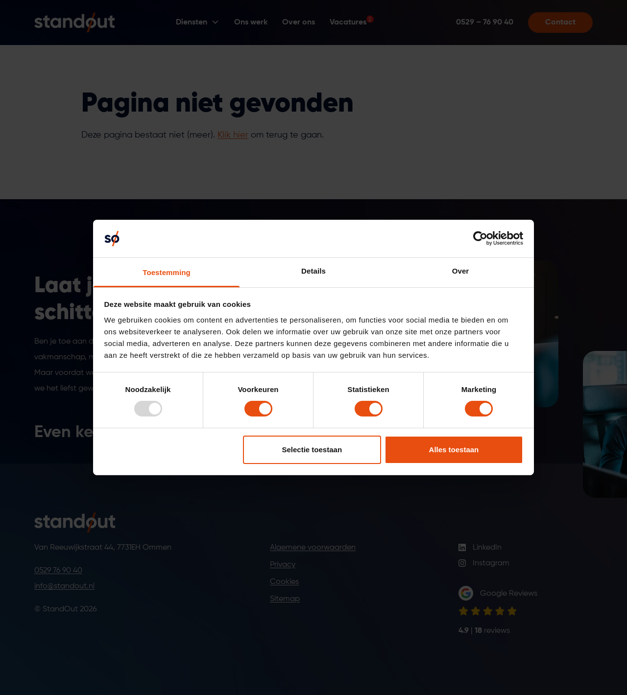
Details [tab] (313, 271)
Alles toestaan (454, 449)
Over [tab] (460, 271)
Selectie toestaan (312, 449)
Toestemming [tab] (167, 272)
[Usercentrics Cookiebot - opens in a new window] (480, 238)
